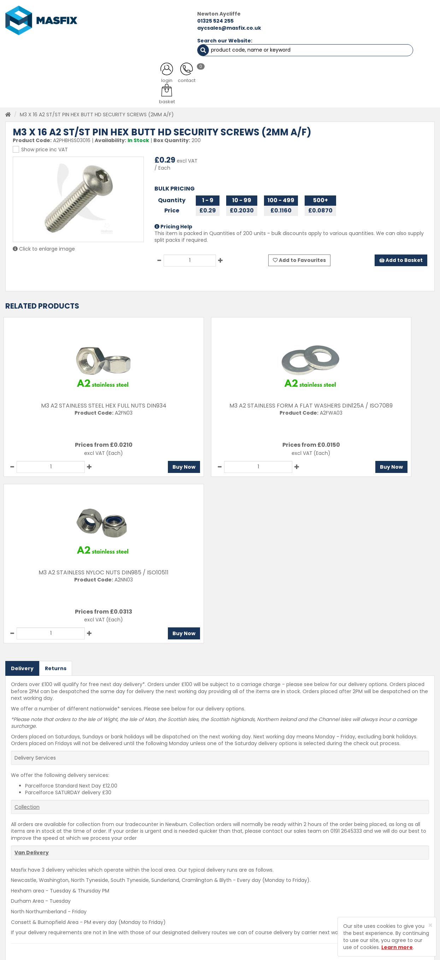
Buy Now (86, 455)
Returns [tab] (55, 490)
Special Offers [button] (339, 67)
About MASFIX (154, 886)
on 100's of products (392, 89)
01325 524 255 (111, 20)
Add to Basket (400, 250)
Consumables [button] (222, 67)
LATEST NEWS (270, 49)
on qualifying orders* (60, 89)
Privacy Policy (233, 898)
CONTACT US (335, 49)
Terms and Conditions (244, 911)
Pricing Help (173, 216)
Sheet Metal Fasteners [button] (87, 67)
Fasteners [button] (28, 67)
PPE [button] (297, 67)
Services (147, 874)
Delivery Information (242, 874)
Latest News (152, 898)
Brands (145, 911)
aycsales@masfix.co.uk (125, 27)
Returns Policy (234, 886)
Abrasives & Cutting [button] (160, 67)
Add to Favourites (300, 250)
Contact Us (231, 861)
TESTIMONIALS (401, 49)
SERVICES (210, 49)
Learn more (397, 947)
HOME (29, 49)
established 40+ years (277, 89)
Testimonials (153, 861)
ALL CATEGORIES (88, 49)
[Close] (430, 925)
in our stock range (163, 89)
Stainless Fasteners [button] (400, 67)
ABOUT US (154, 49)
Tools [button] (266, 67)
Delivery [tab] (22, 490)
